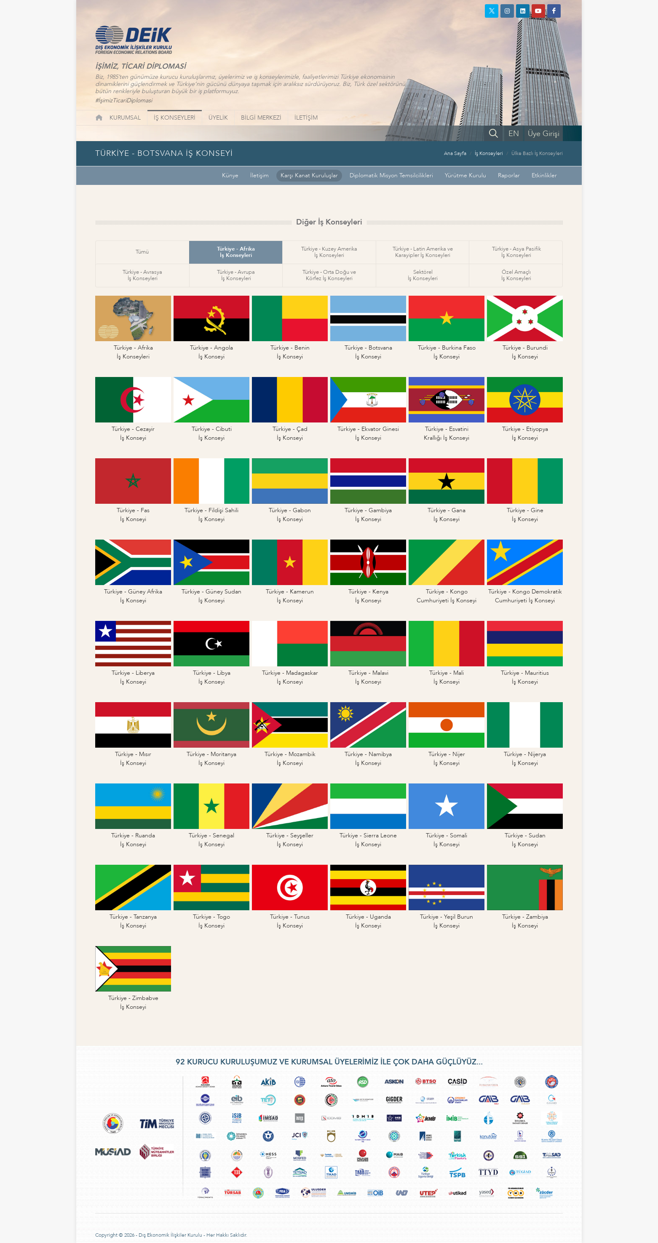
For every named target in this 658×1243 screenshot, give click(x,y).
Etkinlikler (544, 175)
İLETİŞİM (306, 118)
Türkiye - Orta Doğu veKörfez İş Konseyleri (329, 275)
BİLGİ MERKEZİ (261, 118)
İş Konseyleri (489, 153)
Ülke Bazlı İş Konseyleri (537, 153)
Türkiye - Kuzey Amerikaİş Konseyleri (329, 252)
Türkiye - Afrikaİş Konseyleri (236, 252)
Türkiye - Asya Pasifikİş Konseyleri (516, 252)
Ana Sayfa (455, 153)
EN (513, 133)
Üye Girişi (543, 133)
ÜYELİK (218, 118)
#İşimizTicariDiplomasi (123, 100)
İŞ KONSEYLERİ (174, 118)
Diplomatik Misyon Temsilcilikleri (391, 175)
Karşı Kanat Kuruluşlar (309, 175)
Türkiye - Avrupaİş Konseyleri (236, 275)
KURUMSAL (125, 118)
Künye (230, 175)
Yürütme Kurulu (465, 175)
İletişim (259, 175)
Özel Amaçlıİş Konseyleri (516, 275)
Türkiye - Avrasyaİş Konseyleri (142, 275)
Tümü (142, 252)
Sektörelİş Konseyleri (423, 275)
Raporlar (509, 175)
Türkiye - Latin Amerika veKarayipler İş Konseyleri (423, 252)
